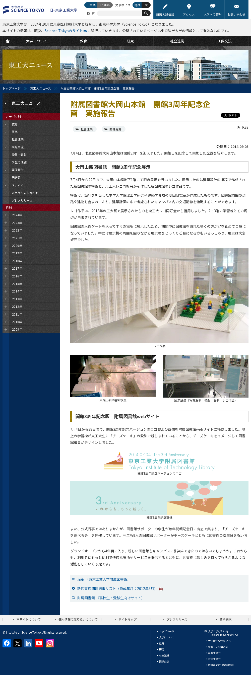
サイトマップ (127, 619)
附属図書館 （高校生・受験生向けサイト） (111, 597)
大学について (166, 637)
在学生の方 (214, 659)
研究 (161, 649)
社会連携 (87, 129)
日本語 (91, 5)
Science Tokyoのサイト (64, 30)
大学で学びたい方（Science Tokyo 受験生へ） (223, 633)
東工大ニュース (40, 88)
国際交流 (164, 661)
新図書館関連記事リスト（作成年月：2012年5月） (120, 588)
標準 (138, 5)
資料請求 (226, 619)
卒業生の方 (214, 653)
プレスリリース (176, 619)
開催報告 (115, 129)
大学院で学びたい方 (219, 641)
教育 (161, 643)
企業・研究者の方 (218, 647)
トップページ (12, 88)
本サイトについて (29, 619)
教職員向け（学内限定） (222, 665)
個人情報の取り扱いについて (78, 619)
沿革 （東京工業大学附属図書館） (104, 579)
